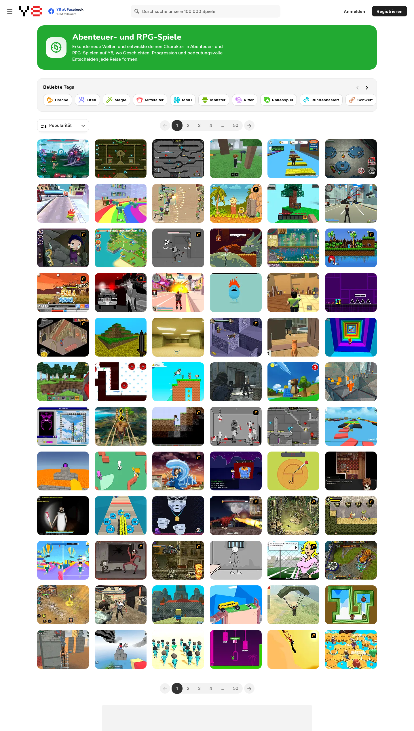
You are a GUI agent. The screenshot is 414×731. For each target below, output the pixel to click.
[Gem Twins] (351, 604)
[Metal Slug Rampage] (178, 560)
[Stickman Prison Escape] (236, 560)
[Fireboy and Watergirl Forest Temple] (121, 158)
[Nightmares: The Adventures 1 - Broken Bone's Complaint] (63, 248)
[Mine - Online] (63, 381)
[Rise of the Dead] (121, 604)
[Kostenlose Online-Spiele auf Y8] (30, 11)
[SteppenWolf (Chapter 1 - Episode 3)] (293, 515)
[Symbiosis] (351, 471)
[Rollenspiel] (278, 100)
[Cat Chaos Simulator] (293, 337)
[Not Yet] (178, 515)
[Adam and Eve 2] (236, 203)
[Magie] (116, 100)
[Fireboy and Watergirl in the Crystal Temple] (178, 158)
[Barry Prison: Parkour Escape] (351, 381)
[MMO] (182, 100)
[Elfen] (87, 100)
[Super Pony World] (178, 381)
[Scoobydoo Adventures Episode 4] (236, 337)
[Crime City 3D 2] (178, 292)
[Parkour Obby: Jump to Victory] (351, 426)
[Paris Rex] (236, 515)
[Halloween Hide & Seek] (236, 471)
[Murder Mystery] (293, 292)
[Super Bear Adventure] (293, 381)
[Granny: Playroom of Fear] (63, 515)
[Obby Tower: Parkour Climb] (351, 337)
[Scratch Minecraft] (178, 426)
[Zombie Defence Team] (236, 381)
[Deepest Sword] (236, 248)
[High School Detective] (293, 560)
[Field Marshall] (178, 203)
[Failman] (121, 560)
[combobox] (63, 125)
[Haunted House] (63, 337)
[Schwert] (360, 100)
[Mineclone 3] (121, 337)
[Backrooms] (178, 337)
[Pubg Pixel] (293, 604)
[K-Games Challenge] (178, 649)
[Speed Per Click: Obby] (293, 158)
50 (235, 125)
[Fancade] (236, 604)
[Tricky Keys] (63, 426)
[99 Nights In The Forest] (236, 158)
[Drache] (57, 100)
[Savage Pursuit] (351, 515)
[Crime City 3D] (351, 203)
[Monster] (213, 100)
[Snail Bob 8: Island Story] (293, 248)
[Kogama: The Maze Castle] (178, 604)
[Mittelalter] (150, 100)
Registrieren (389, 11)
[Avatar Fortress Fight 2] (178, 471)
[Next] (368, 87)
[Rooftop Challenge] (63, 649)
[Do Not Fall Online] (351, 649)
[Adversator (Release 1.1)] (351, 560)
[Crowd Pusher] (121, 515)
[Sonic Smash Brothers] (351, 248)
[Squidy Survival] (293, 471)
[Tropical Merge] (121, 248)
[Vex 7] (121, 381)
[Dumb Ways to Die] (236, 292)
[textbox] (63, 125)
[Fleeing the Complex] (178, 248)
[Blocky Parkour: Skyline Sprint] (121, 649)
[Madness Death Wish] (236, 426)
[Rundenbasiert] (321, 100)
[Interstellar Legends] (63, 158)
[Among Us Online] (351, 158)
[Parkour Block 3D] (63, 471)
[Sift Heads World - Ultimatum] (121, 292)
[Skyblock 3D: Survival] (293, 203)
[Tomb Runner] (121, 426)
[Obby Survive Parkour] (63, 560)
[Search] (137, 11)
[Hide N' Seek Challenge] (121, 471)
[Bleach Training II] (63, 292)
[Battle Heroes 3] (63, 604)
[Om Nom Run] (63, 203)
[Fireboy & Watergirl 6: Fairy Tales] (293, 426)
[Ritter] (244, 100)
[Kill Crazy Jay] (293, 649)
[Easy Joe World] (236, 649)
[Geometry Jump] (351, 292)
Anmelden (354, 11)
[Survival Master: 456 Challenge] (121, 203)
